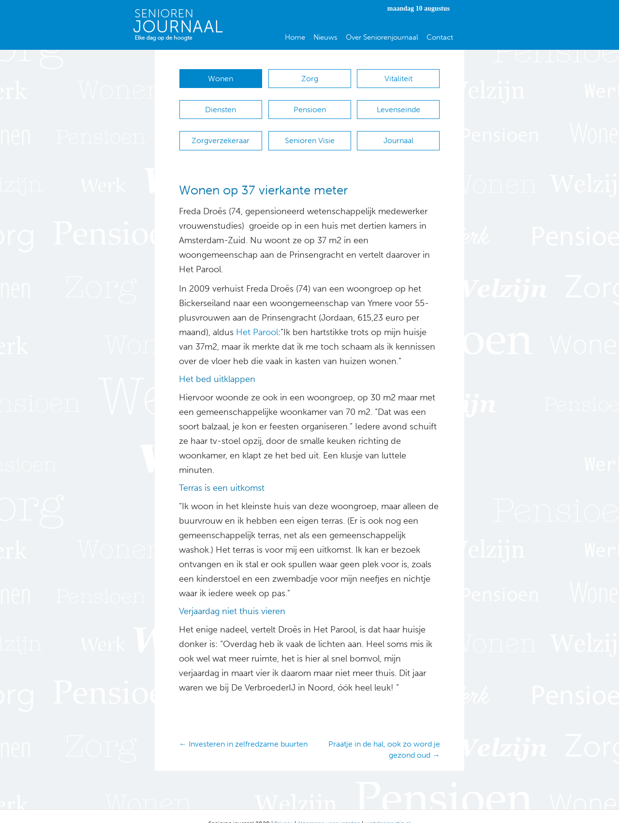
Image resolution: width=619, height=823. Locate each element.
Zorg (309, 78)
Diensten (220, 104)
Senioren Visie (310, 130)
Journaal (398, 130)
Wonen (220, 78)
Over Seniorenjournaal (382, 37)
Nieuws (325, 37)
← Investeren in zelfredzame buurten (243, 729)
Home (295, 37)
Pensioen (310, 104)
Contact (440, 37)
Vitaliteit (398, 78)
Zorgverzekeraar (221, 130)
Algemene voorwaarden (328, 809)
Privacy (283, 809)
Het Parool (257, 317)
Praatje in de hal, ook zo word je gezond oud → (384, 735)
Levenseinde (398, 104)
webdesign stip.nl (388, 809)
